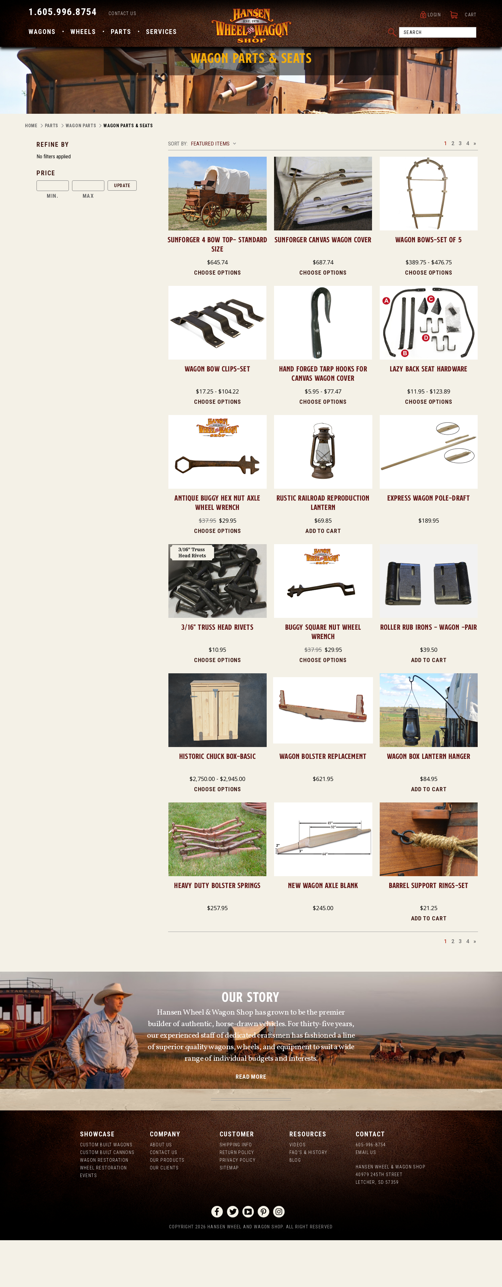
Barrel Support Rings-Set (429, 932)
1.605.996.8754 (62, 13)
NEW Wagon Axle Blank (323, 932)
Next (474, 190)
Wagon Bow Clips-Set (217, 415)
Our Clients (164, 1214)
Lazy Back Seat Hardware (429, 415)
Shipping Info (236, 1191)
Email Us (366, 1199)
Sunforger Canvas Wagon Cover (323, 286)
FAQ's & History (308, 1199)
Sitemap (229, 1214)
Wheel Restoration (103, 1214)
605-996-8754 (371, 1191)
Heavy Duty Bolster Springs (217, 932)
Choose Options (217, 319)
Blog (295, 1206)
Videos (297, 1191)
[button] (99, 220)
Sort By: (178, 190)
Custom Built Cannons (107, 1199)
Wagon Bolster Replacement (323, 803)
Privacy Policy (238, 1206)
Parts (121, 33)
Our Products (167, 1206)
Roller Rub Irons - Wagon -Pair (428, 673)
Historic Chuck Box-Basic (217, 803)
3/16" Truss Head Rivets (218, 673)
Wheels (83, 33)
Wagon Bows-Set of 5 (428, 286)
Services (161, 33)
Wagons (42, 33)
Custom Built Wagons (106, 1191)
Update (122, 232)
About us (161, 1191)
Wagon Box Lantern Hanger (429, 803)
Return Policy (237, 1199)
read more (251, 1123)
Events (88, 1222)
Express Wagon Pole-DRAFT (428, 544)
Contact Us (122, 14)
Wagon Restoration (104, 1206)
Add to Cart (323, 577)
